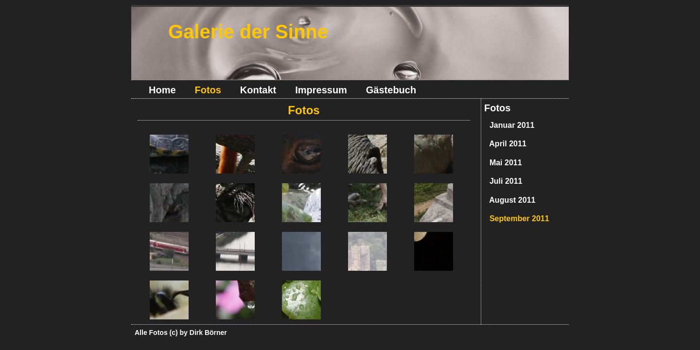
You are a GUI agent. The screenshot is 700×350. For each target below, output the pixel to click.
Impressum (321, 90)
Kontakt (258, 90)
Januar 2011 (509, 125)
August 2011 (510, 200)
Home (162, 90)
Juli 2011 (504, 181)
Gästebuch (391, 90)
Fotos (497, 108)
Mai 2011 (503, 162)
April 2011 (505, 144)
